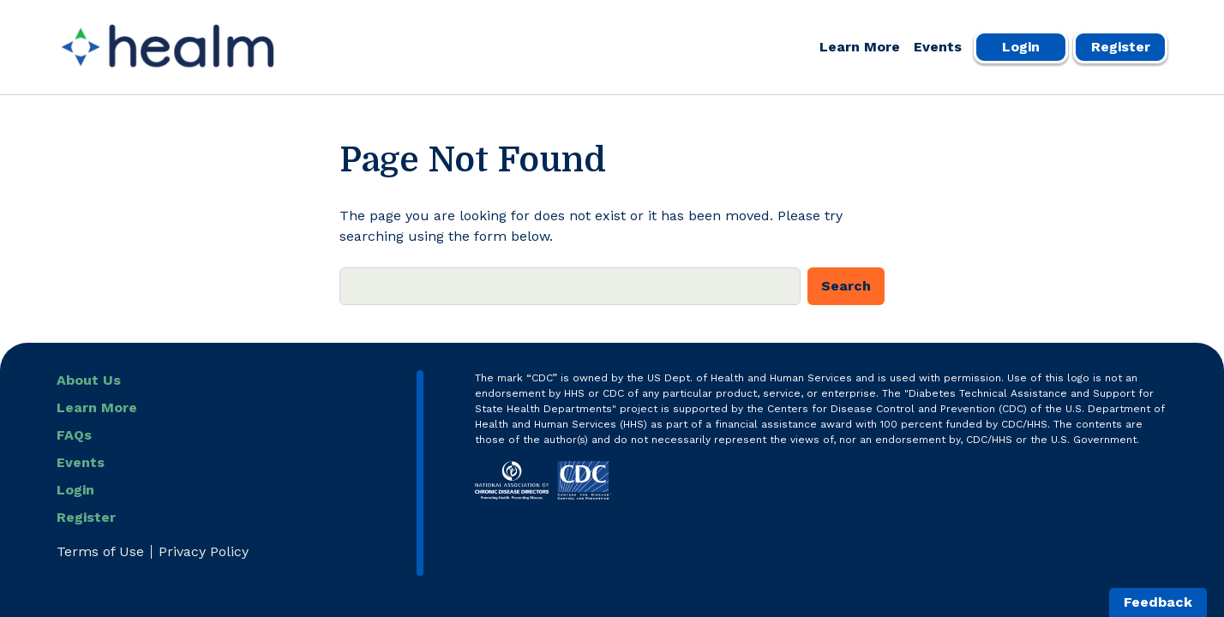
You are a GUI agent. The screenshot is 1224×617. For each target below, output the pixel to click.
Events (938, 47)
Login (1021, 47)
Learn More (859, 47)
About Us (89, 380)
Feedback (1158, 602)
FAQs (74, 435)
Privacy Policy (204, 551)
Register (1120, 47)
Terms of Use (100, 551)
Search (846, 286)
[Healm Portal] (168, 47)
